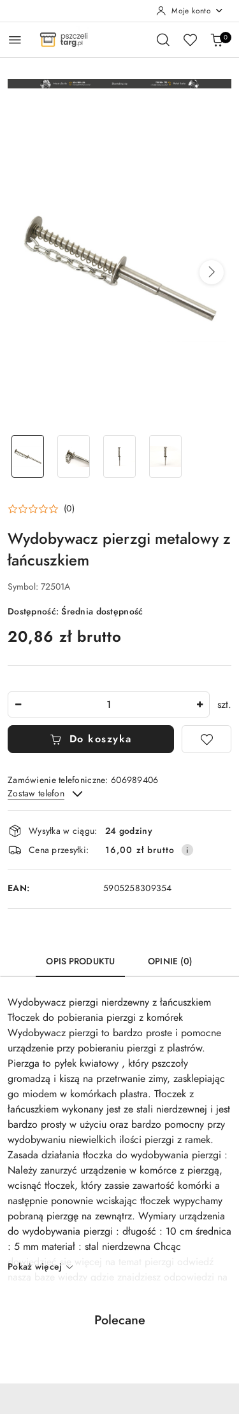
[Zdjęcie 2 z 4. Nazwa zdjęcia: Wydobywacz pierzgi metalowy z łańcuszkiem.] (74, 456)
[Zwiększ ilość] (199, 704)
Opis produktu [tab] (80, 961)
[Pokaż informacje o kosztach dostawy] (187, 850)
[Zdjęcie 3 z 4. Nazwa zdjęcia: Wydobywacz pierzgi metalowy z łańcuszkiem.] (119, 456)
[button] (211, 272)
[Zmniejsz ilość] (17, 704)
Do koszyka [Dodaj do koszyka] (91, 739)
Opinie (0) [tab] (170, 961)
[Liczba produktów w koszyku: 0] (217, 39)
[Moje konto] (190, 11)
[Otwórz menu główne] (15, 39)
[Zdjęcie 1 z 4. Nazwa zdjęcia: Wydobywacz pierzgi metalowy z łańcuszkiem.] (28, 456)
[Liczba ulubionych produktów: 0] (190, 39)
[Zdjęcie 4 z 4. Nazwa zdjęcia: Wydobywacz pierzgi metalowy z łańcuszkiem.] (165, 456)
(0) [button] (69, 508)
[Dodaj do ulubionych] (206, 739)
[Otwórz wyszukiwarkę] (163, 39)
